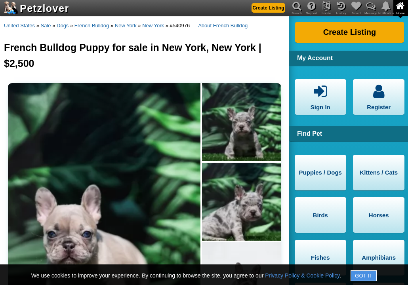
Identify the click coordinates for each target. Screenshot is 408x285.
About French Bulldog (223, 25)
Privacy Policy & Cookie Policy (302, 275)
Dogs (63, 25)
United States (19, 25)
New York (126, 25)
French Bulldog (91, 25)
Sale (46, 25)
